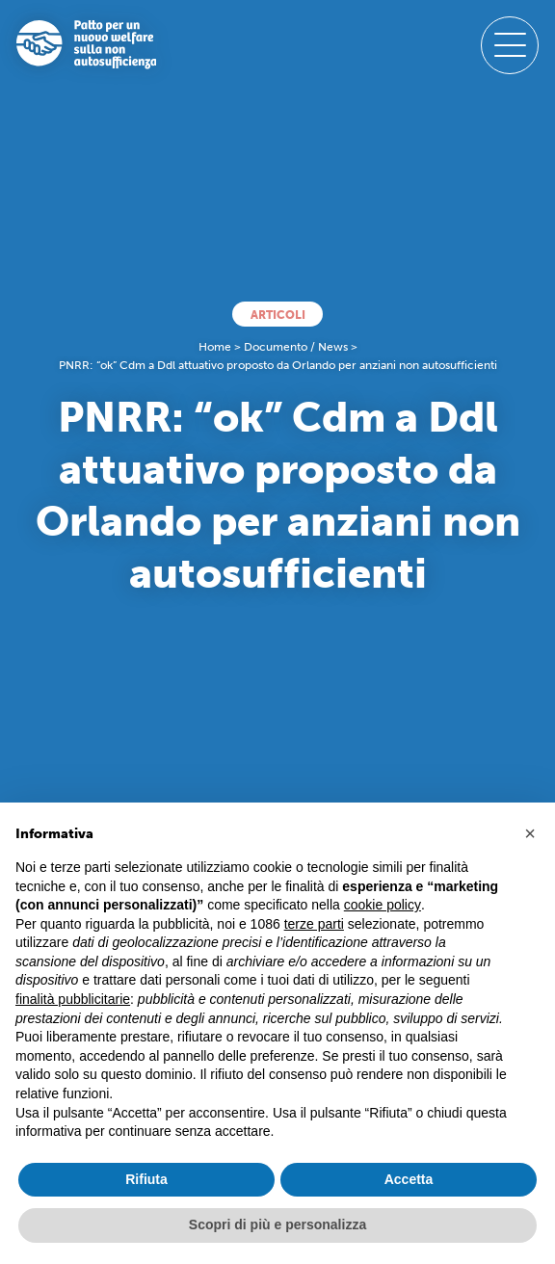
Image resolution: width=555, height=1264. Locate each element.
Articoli (278, 314)
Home (214, 346)
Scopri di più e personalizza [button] (277, 1224)
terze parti (314, 924)
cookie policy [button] (382, 904)
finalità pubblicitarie (72, 999)
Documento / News (296, 346)
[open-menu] (510, 45)
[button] (530, 833)
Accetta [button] (409, 1179)
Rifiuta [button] (146, 1179)
